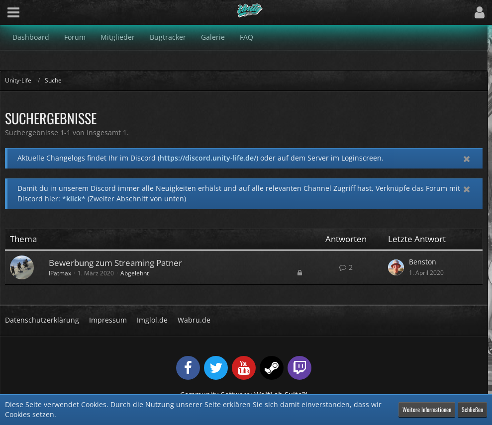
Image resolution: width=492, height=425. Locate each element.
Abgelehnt (134, 273)
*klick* (74, 198)
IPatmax (60, 273)
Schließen (472, 409)
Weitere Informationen (426, 409)
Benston (422, 261)
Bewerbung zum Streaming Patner (115, 262)
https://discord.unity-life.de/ (208, 158)
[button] (13, 12)
